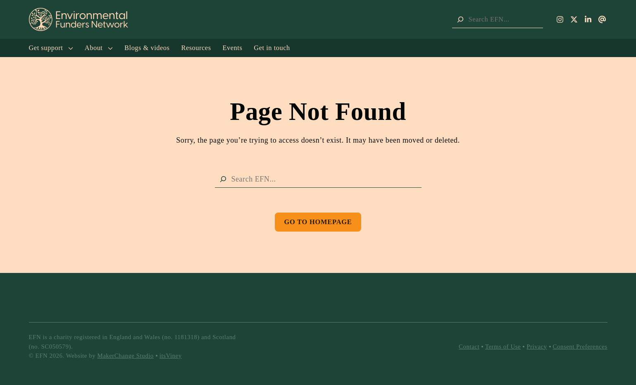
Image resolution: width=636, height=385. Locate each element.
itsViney (171, 355)
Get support (51, 48)
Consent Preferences (580, 346)
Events (233, 48)
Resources (196, 48)
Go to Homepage (318, 222)
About (99, 48)
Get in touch (272, 48)
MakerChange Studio (125, 355)
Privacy (536, 346)
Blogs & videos (146, 48)
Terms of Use (503, 346)
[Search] (460, 19)
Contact (469, 346)
